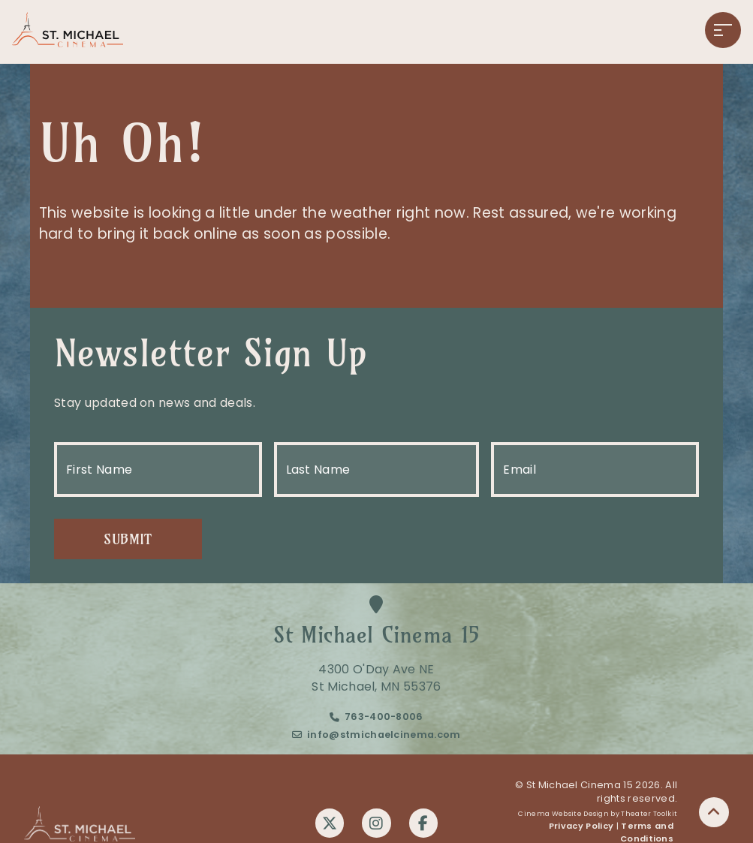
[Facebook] (425, 824)
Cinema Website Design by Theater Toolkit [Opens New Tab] (597, 815)
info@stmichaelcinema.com (384, 736)
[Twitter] (329, 824)
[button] (723, 30)
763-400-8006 (384, 718)
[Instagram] (377, 824)
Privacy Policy (581, 828)
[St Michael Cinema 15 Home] (67, 32)
